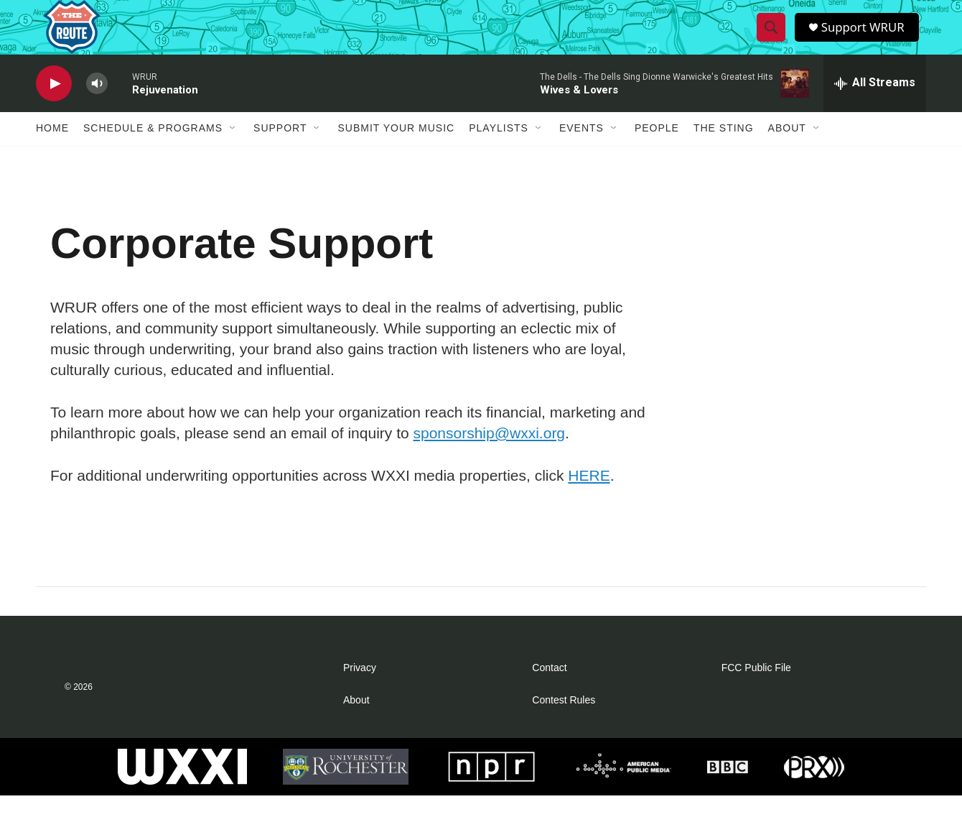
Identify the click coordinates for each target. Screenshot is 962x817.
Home (52, 149)
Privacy (359, 689)
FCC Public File (756, 689)
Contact (549, 689)
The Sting (724, 149)
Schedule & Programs (153, 149)
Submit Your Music (395, 149)
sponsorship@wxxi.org (489, 454)
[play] (53, 104)
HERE (589, 496)
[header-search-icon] (771, 38)
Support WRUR (867, 37)
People (657, 149)
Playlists (498, 149)
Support (280, 149)
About (787, 149)
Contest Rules (563, 721)
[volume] (97, 104)
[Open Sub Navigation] (233, 149)
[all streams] (874, 104)
